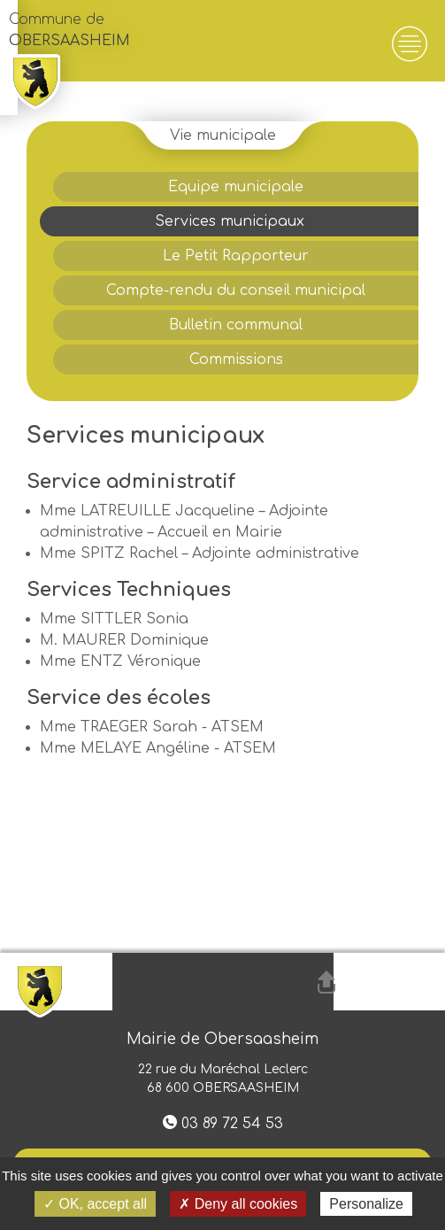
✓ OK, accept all (95, 1203)
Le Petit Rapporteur (236, 256)
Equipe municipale (235, 187)
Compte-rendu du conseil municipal (235, 290)
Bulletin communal (236, 325)
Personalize (366, 1203)
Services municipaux (229, 221)
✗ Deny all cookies (238, 1203)
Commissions (236, 359)
